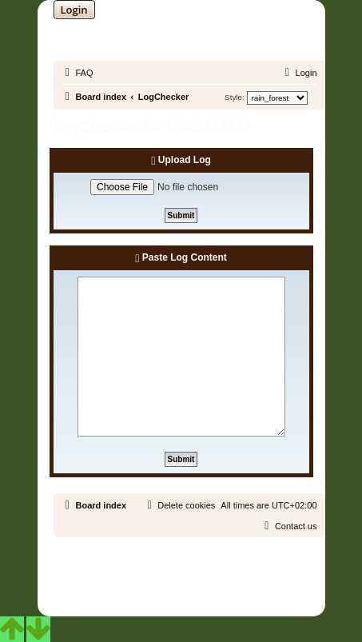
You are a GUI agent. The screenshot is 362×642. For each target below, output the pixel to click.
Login (74, 9)
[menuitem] (77, 72)
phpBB (140, 569)
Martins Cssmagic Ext (222, 581)
